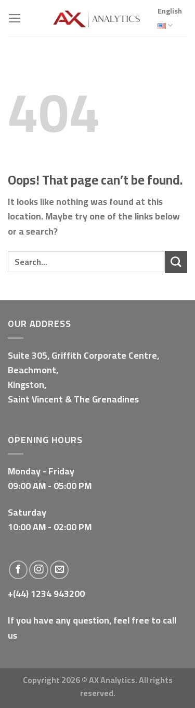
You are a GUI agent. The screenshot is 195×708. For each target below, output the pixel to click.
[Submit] (176, 262)
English (170, 19)
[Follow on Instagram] (38, 569)
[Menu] (15, 18)
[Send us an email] (59, 569)
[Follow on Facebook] (18, 569)
